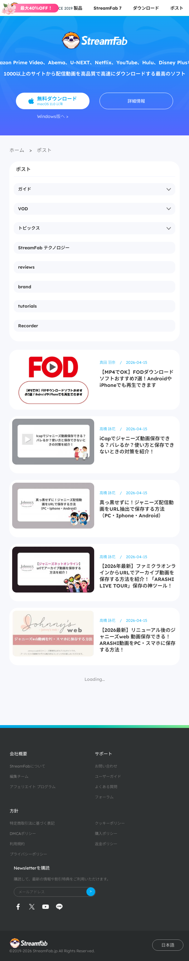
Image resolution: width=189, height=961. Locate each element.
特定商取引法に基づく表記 (32, 823)
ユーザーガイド (108, 776)
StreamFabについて (27, 766)
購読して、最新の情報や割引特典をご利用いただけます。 (62, 879)
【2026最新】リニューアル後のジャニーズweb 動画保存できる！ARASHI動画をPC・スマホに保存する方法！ (137, 640)
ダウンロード (146, 8)
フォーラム (104, 797)
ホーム (16, 150)
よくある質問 (106, 786)
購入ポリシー (106, 833)
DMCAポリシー (23, 833)
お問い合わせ (106, 766)
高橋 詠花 (107, 429)
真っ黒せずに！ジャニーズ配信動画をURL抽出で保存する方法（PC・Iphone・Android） (136, 509)
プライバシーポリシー (28, 854)
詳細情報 (136, 101)
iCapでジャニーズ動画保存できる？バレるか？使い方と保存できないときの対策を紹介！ (136, 445)
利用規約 (17, 843)
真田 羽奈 (107, 362)
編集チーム (19, 776)
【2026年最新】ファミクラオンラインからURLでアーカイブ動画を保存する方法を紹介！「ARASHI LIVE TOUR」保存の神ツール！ (137, 576)
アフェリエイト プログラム (33, 786)
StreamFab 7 (108, 8)
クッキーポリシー (110, 823)
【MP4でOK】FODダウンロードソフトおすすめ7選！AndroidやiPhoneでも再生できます (136, 378)
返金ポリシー (106, 843)
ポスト (176, 8)
